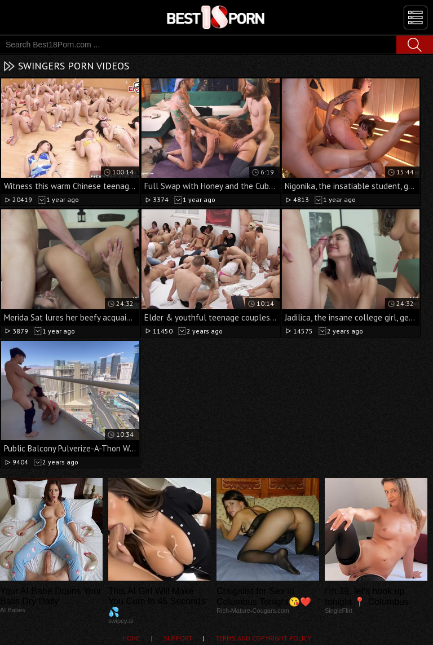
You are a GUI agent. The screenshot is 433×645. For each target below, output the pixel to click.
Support (178, 638)
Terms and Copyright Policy (263, 638)
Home (131, 638)
